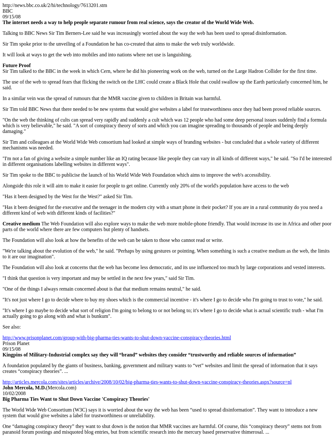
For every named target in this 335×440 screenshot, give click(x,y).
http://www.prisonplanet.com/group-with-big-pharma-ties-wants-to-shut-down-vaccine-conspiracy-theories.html (117, 337)
